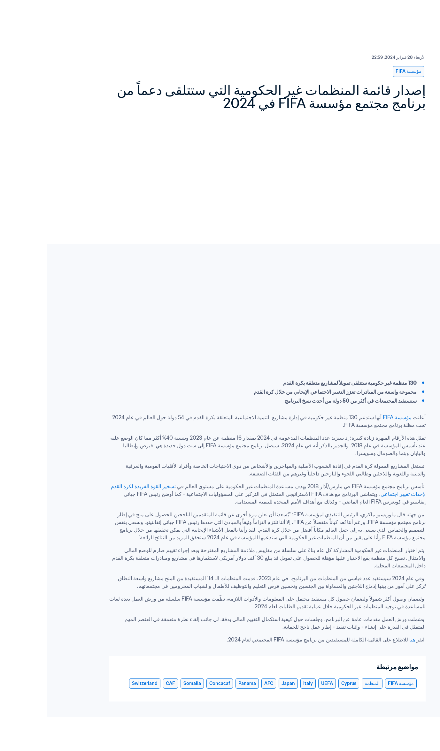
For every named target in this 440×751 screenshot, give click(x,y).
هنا (364, 639)
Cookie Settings (417, 745)
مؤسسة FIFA (351, 417)
